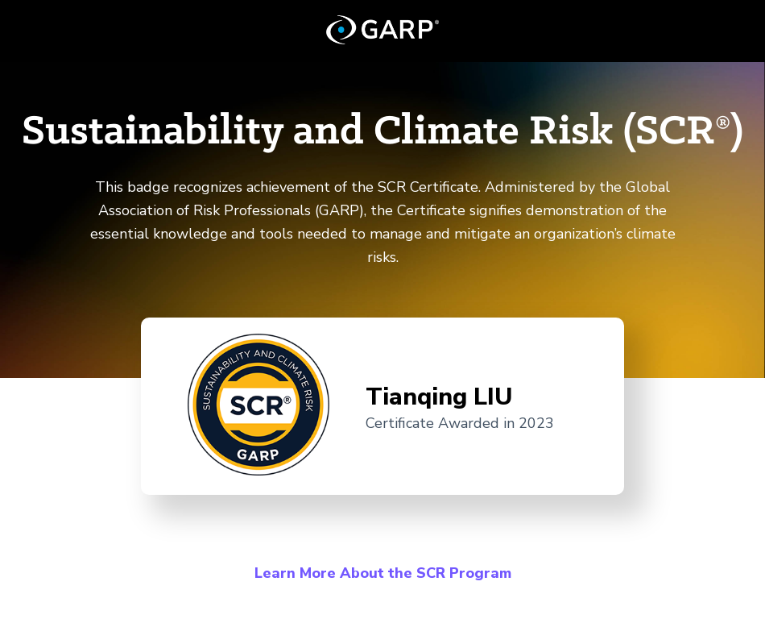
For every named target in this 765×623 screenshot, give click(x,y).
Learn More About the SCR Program (382, 573)
